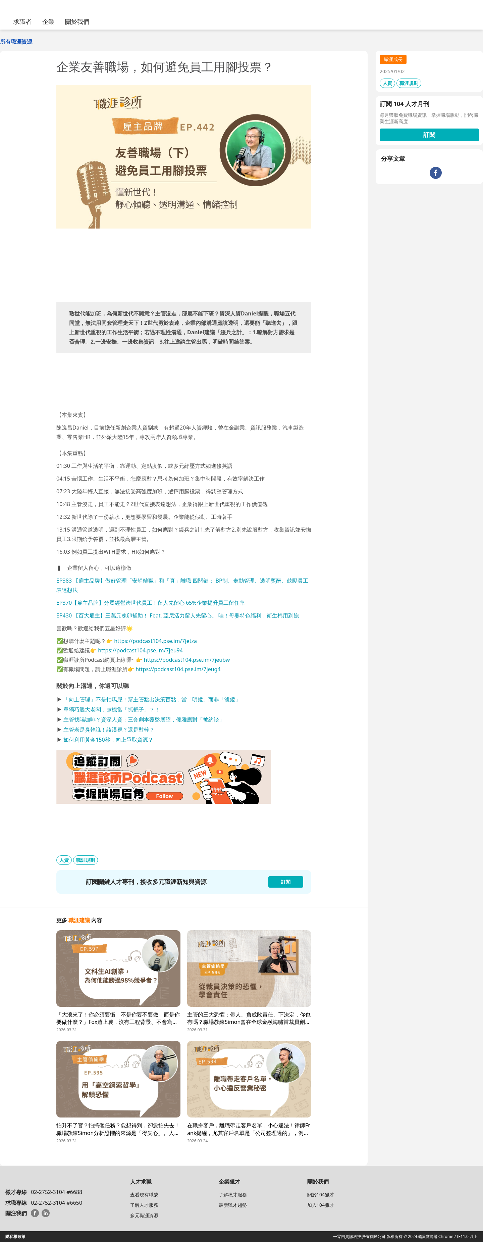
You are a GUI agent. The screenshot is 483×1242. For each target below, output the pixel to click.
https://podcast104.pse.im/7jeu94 (140, 650)
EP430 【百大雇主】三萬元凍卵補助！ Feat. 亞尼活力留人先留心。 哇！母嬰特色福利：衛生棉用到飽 (177, 615)
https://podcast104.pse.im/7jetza (155, 641)
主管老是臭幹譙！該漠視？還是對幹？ (109, 729)
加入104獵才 (320, 1205)
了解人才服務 (144, 1205)
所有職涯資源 (16, 41)
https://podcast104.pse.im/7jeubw (187, 659)
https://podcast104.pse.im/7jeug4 (178, 669)
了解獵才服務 (233, 1194)
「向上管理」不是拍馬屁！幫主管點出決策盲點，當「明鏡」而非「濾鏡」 (151, 699)
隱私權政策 (15, 1236)
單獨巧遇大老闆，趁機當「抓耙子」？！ (111, 709)
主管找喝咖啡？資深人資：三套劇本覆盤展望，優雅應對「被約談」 (143, 719)
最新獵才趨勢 (233, 1205)
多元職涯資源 (144, 1215)
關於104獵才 (320, 1194)
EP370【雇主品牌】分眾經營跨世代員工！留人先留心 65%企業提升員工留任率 (150, 602)
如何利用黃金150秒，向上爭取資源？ (108, 739)
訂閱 (429, 135)
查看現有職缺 (144, 1194)
